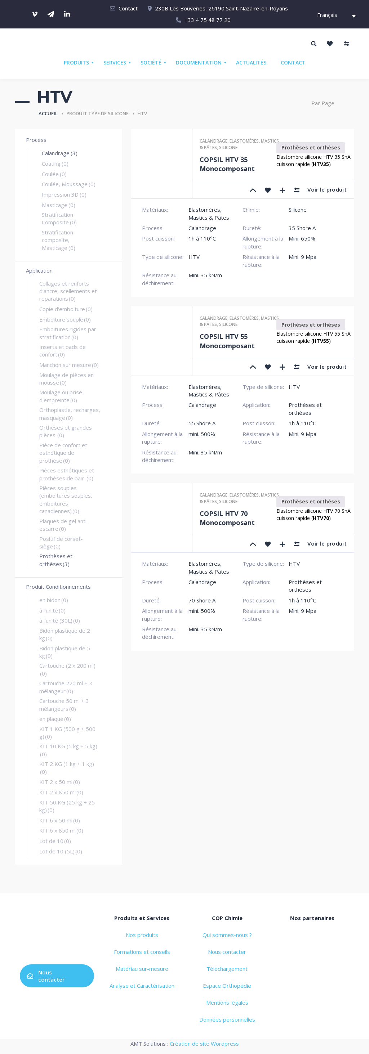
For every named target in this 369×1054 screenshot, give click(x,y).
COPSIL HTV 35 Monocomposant (227, 164)
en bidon (53, 600)
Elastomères (244, 141)
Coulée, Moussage (68, 184)
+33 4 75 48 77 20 (207, 19)
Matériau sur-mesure (142, 968)
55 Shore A (201, 423)
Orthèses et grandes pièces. (65, 431)
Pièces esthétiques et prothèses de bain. (66, 474)
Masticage (58, 204)
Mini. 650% (302, 238)
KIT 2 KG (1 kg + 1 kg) (66, 767)
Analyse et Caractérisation (142, 985)
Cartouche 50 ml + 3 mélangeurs (64, 704)
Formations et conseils (142, 951)
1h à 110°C (202, 238)
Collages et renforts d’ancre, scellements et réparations (68, 291)
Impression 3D (64, 194)
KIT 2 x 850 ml (61, 792)
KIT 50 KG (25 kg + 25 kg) (67, 806)
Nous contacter (46, 976)
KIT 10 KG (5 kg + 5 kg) (68, 750)
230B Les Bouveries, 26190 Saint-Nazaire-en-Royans (221, 8)
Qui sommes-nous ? (227, 934)
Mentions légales (227, 1002)
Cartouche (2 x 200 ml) (67, 669)
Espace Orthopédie (227, 985)
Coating (55, 163)
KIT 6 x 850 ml (61, 830)
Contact (128, 8)
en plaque (55, 718)
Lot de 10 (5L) (60, 851)
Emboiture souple (65, 319)
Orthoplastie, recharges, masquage (69, 413)
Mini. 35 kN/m (205, 275)
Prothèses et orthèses (55, 559)
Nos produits (142, 934)
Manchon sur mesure (69, 364)
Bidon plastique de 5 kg (64, 652)
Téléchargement (227, 968)
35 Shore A (302, 228)
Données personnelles (227, 1019)
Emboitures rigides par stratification (67, 333)
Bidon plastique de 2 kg (64, 634)
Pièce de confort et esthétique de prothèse (63, 452)
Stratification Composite (59, 218)
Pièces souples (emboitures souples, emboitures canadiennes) (65, 499)
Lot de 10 (55, 840)
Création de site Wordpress (204, 1043)
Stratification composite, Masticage (58, 240)
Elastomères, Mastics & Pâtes (208, 213)
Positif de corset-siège (61, 542)
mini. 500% (201, 434)
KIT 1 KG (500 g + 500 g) (67, 732)
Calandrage (59, 153)
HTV (194, 256)
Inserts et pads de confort (62, 350)
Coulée (54, 174)
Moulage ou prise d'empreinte (60, 396)
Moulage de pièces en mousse (66, 378)
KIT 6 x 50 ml (59, 820)
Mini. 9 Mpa (302, 256)
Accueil (48, 113)
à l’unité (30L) (59, 620)
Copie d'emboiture (66, 309)
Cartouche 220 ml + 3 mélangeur (65, 687)
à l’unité (52, 610)
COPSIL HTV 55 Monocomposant (227, 341)
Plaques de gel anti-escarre (64, 524)
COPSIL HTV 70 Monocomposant (227, 518)
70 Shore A (201, 600)
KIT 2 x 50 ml (59, 781)
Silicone (228, 147)
